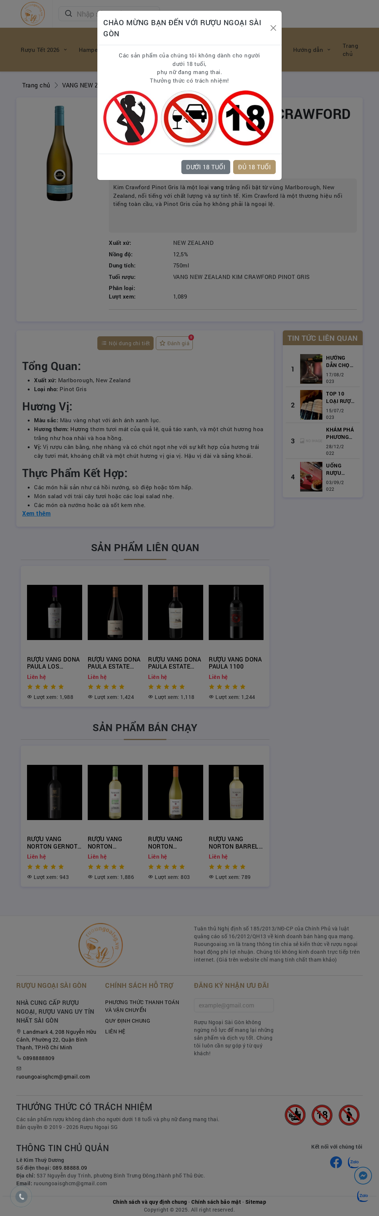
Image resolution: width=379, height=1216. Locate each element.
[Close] (273, 28)
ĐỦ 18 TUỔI (254, 167)
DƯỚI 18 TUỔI (205, 167)
